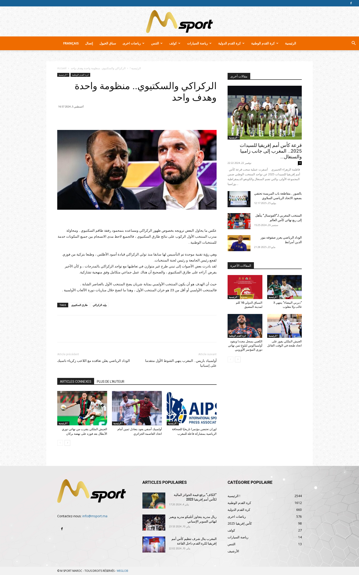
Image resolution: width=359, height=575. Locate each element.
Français (71, 43)
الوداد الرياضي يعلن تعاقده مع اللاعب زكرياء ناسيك (93, 361)
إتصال (89, 43)
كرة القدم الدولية (231, 43)
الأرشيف (233, 551)
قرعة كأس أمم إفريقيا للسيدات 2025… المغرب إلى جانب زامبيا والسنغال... (271, 151)
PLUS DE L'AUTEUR (110, 381)
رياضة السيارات (199, 43)
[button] (353, 43)
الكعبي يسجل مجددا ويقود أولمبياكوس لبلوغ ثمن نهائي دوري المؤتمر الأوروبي (245, 345)
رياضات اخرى (133, 43)
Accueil (61, 68)
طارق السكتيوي (79, 305)
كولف (174, 43)
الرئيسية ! (135, 68)
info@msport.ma (94, 516)
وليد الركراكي (99, 305)
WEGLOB (122, 571)
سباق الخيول (107, 43)
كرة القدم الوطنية (264, 43)
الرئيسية (290, 43)
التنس (157, 43)
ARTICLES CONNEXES (75, 381)
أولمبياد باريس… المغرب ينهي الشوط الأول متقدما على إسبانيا (181, 363)
